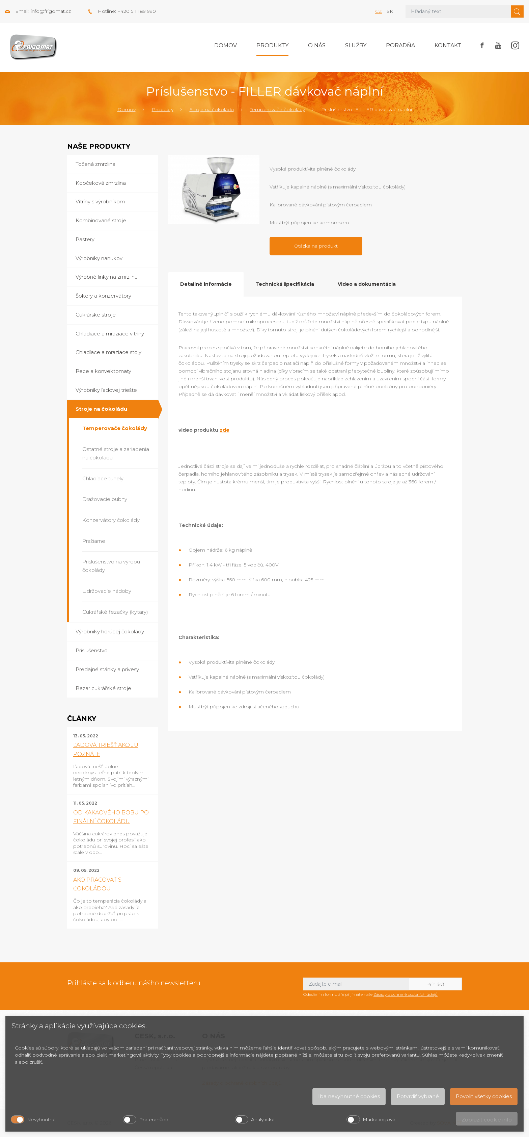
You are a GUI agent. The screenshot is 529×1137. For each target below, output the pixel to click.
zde (224, 430)
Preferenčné (153, 1119)
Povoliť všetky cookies (484, 1096)
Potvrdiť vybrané (418, 1096)
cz (378, 11)
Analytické (263, 1119)
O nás (317, 45)
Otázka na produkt (316, 246)
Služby (355, 45)
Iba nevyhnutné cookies (349, 1096)
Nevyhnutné (41, 1119)
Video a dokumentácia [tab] (367, 284)
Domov (225, 45)
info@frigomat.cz (51, 11)
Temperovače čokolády (277, 109)
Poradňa (400, 45)
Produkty (272, 45)
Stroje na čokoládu (212, 109)
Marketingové (379, 1119)
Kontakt (448, 45)
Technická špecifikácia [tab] (284, 284)
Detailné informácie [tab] (206, 284)
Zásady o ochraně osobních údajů (405, 994)
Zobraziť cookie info (487, 1119)
